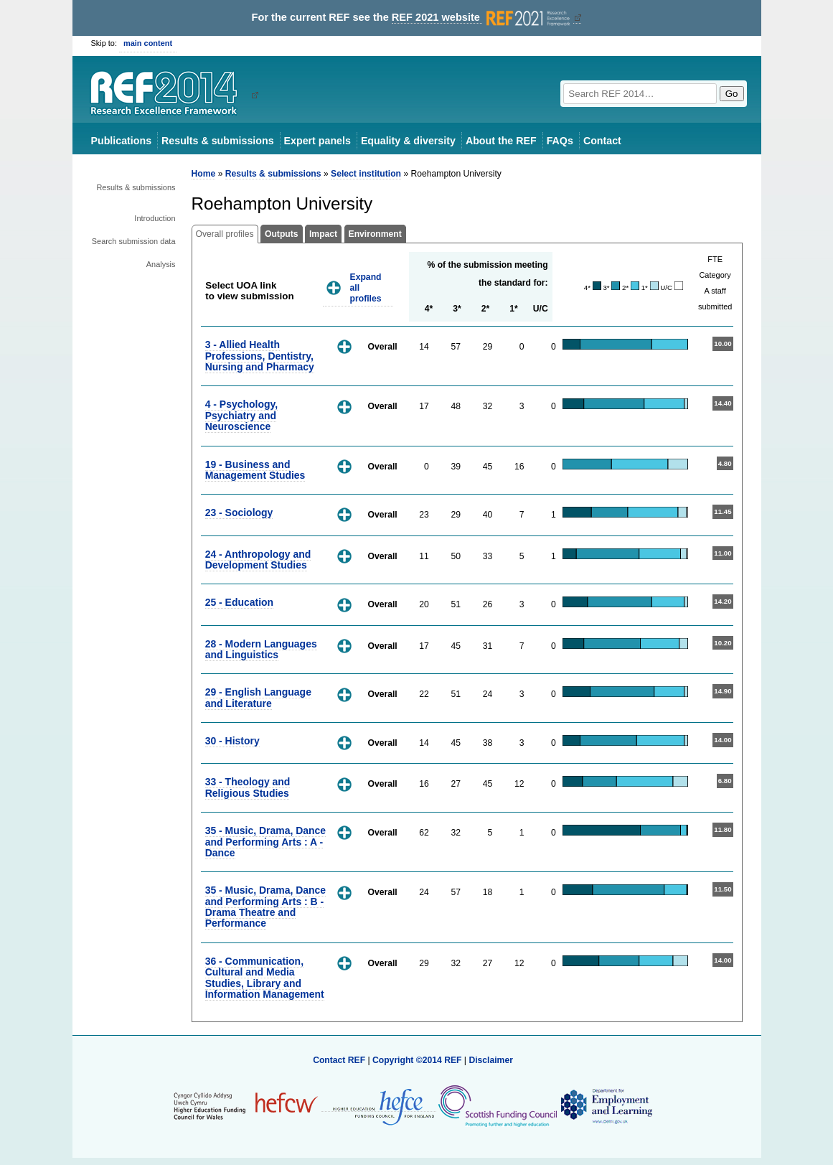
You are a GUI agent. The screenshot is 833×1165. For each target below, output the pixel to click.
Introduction (154, 218)
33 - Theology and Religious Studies (248, 787)
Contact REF (339, 1060)
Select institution (366, 174)
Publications (121, 140)
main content (147, 43)
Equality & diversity (408, 140)
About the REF (501, 140)
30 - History (232, 741)
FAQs (560, 140)
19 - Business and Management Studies (255, 470)
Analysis (161, 264)
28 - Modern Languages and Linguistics (261, 649)
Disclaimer (491, 1060)
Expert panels (317, 140)
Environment (375, 234)
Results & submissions (217, 140)
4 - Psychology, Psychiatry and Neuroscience (241, 415)
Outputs (281, 234)
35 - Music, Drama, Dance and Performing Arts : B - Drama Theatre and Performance (265, 906)
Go (731, 93)
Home (204, 174)
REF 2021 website (482, 17)
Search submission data (134, 241)
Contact (602, 140)
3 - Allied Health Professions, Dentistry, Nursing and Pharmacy (259, 356)
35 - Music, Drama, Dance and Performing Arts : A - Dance (265, 841)
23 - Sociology (239, 512)
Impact (323, 234)
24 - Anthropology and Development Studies (258, 559)
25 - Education (239, 602)
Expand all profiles (366, 287)
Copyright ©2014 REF (418, 1060)
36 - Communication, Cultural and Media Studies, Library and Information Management (264, 977)
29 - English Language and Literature (258, 697)
